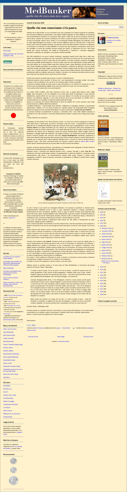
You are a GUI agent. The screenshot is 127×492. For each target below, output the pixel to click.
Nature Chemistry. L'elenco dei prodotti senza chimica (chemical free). (12, 284)
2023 (102, 217)
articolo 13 (12, 218)
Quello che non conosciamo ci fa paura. (52, 27)
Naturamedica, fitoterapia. (11, 354)
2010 (102, 291)
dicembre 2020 (106, 228)
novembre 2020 (107, 231)
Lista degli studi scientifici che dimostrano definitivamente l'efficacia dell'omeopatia (12, 263)
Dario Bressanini (8, 341)
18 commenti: (66, 328)
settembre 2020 (107, 236)
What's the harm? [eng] (10, 374)
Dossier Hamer (8, 347)
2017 (102, 272)
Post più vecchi (88, 336)
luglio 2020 (105, 242)
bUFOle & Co (7, 389)
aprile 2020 (105, 250)
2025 (102, 212)
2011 (102, 289)
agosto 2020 (106, 239)
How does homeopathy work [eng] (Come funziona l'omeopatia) (12, 272)
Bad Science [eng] (9, 335)
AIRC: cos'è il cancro (9, 329)
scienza (29, 330)
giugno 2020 (106, 245)
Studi (9, 301)
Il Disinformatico (8, 398)
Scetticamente (7, 417)
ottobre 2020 (106, 234)
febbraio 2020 (106, 256)
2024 (102, 215)
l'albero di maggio (8, 401)
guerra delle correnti (87, 141)
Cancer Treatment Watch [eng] (12, 344)
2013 (102, 283)
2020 (102, 226)
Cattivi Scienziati (8, 338)
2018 (102, 269)
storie (34, 330)
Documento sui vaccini (13, 305)
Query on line (7, 363)
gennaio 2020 (106, 258)
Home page (60, 336)
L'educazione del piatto (10, 404)
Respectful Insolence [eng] (11, 366)
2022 (102, 220)
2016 (102, 275)
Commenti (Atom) (63, 341)
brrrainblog (6, 386)
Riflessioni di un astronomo (11, 414)
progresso (90, 328)
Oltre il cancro (7, 410)
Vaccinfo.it (6, 377)
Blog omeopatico (8, 268)
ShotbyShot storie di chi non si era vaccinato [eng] (12, 370)
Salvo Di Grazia (113, 37)
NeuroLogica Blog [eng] (10, 357)
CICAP (5, 392)
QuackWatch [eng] (9, 360)
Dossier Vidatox (8, 351)
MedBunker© (102, 76)
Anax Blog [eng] (8, 332)
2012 (102, 286)
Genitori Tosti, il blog (9, 395)
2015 (102, 278)
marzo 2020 (106, 253)
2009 (102, 294)
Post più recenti (33, 336)
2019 (102, 267)
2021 (102, 223)
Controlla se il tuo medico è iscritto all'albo (11, 257)
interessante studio (9, 319)
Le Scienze (6, 407)
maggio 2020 (106, 247)
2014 (102, 280)
